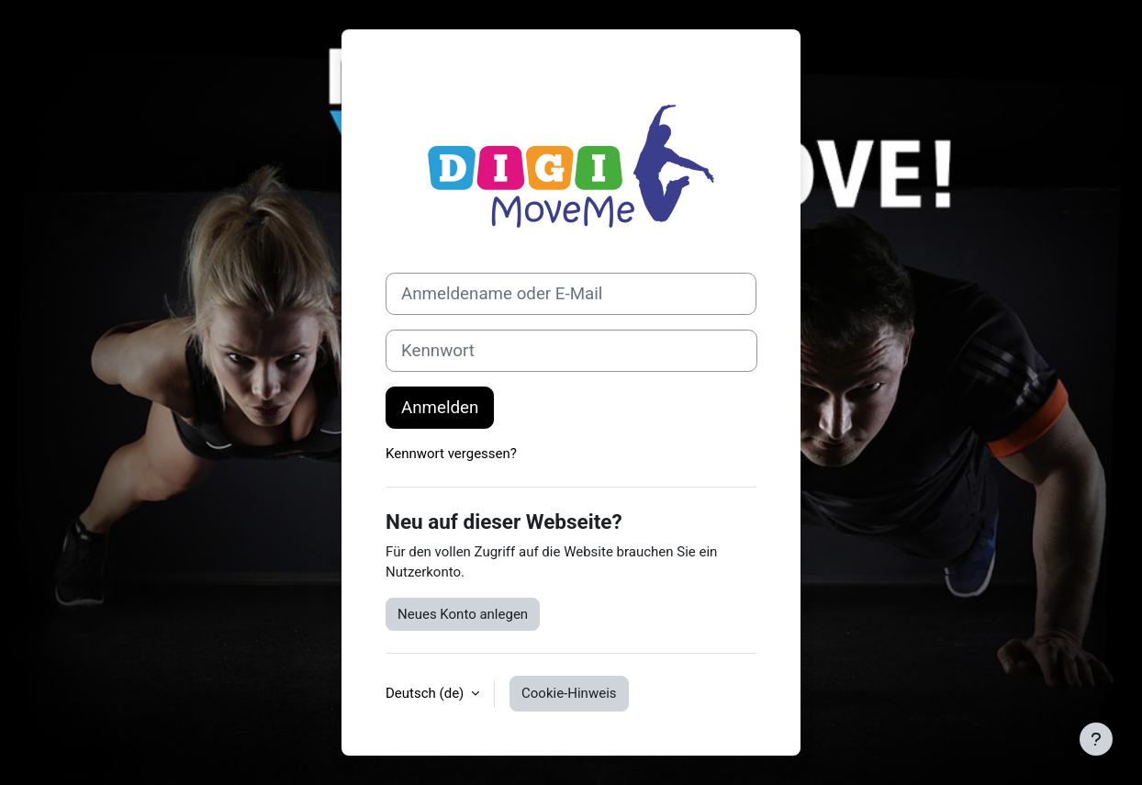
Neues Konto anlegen (462, 614)
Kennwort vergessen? (451, 453)
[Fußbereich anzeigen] (1096, 739)
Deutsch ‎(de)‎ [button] (426, 693)
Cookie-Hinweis (568, 693)
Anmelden (439, 408)
